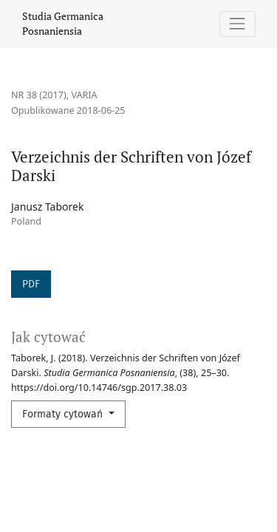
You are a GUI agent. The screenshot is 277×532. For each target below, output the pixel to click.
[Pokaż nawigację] (237, 24)
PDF (31, 284)
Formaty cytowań (64, 414)
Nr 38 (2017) (38, 95)
